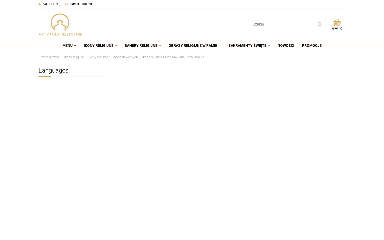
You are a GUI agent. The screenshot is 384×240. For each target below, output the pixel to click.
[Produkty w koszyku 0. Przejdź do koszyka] (337, 24)
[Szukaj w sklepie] (282, 24)
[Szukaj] (320, 24)
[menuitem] (69, 45)
